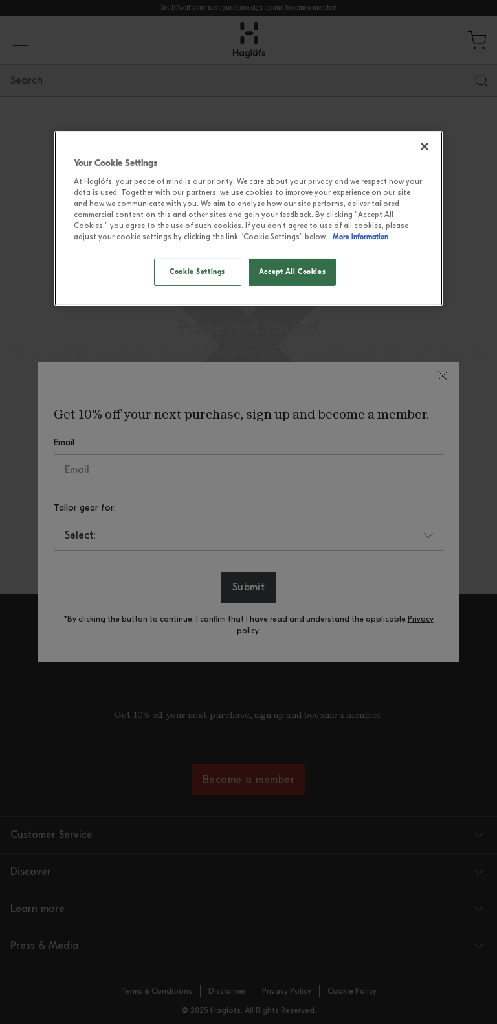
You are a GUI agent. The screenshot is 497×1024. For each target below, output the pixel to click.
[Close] (424, 146)
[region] (248, 218)
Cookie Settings (197, 271)
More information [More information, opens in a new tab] (360, 236)
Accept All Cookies (292, 271)
